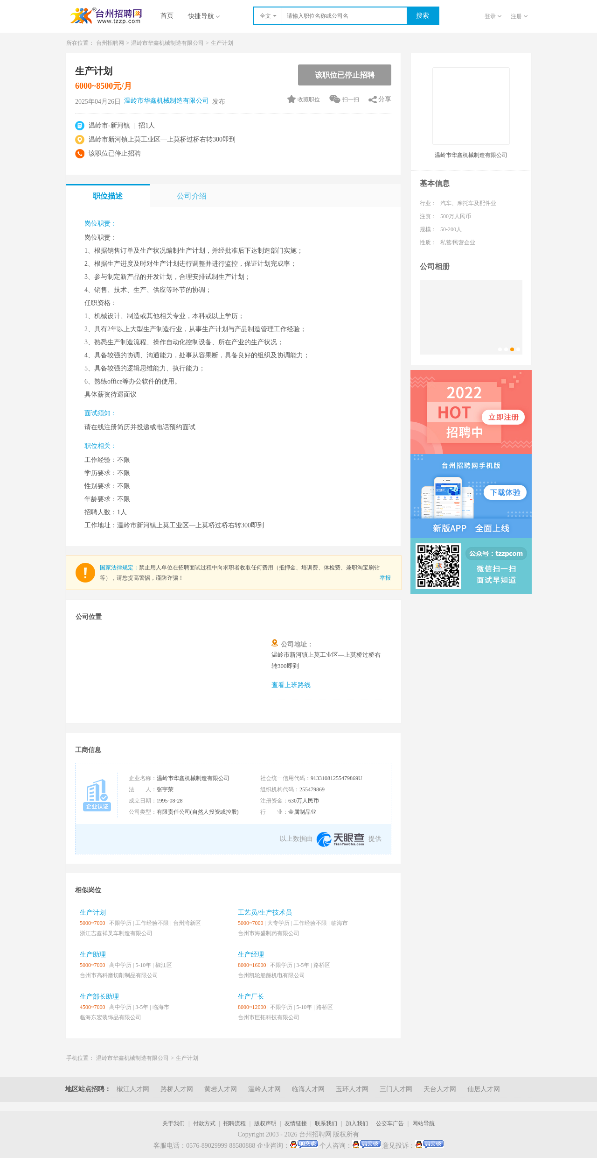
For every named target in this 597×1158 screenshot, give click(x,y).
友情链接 (296, 1123)
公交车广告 (390, 1123)
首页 (167, 15)
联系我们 (326, 1123)
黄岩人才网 (220, 1089)
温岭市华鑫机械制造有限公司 (167, 43)
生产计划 (222, 43)
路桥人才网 (176, 1089)
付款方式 (204, 1123)
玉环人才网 (352, 1089)
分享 (384, 99)
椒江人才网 (133, 1089)
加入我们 (357, 1123)
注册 (519, 16)
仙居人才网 (483, 1089)
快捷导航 (204, 16)
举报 (385, 578)
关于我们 (173, 1123)
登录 (493, 16)
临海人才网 (308, 1089)
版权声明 (265, 1123)
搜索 (422, 15)
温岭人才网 (264, 1089)
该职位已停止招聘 (345, 75)
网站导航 (423, 1123)
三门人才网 (396, 1089)
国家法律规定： (119, 567)
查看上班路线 (291, 685)
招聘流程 (234, 1123)
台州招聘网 (110, 43)
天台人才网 (439, 1089)
